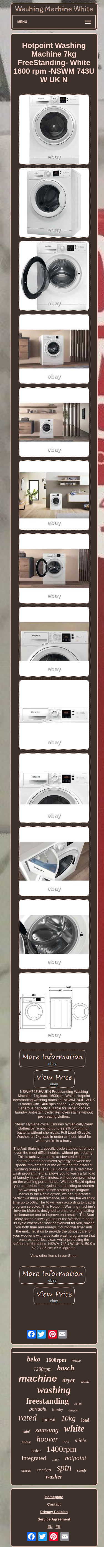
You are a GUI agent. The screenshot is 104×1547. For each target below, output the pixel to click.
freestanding (47, 1401)
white (74, 1429)
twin (66, 1441)
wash (85, 1381)
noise (76, 1360)
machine (38, 1378)
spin (64, 1467)
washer (54, 1477)
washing (54, 1390)
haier (36, 1450)
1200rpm (43, 1369)
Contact (53, 1504)
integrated (34, 1458)
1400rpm (61, 1448)
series (43, 1470)
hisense (26, 1441)
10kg (68, 1418)
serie (78, 1403)
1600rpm (56, 1360)
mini (26, 1432)
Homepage (54, 1497)
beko (33, 1359)
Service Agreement (54, 1519)
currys (26, 1470)
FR (57, 1527)
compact (73, 1410)
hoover (47, 1439)
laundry (57, 1410)
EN (49, 1527)
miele (80, 1440)
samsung (47, 1430)
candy (82, 1470)
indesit (48, 1419)
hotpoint (75, 1458)
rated (28, 1417)
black (55, 1459)
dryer (68, 1380)
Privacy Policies (54, 1512)
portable (37, 1409)
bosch (65, 1368)
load (85, 1420)
